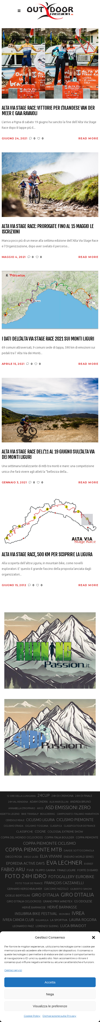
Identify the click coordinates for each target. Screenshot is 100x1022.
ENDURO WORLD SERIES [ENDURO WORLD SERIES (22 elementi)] (79, 856)
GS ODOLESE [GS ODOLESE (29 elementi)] (83, 901)
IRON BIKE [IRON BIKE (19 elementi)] (64, 914)
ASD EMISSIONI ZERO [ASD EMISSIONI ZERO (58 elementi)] (68, 807)
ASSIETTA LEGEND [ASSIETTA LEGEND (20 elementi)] (10, 814)
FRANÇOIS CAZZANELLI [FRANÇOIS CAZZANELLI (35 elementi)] (64, 883)
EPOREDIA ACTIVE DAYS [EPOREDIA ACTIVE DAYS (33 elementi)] (25, 863)
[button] (93, 937)
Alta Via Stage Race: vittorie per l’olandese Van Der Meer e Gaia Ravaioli (48, 110)
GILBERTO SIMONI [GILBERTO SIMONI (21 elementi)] (81, 888)
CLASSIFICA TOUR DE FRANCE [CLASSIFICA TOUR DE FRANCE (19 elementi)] (79, 826)
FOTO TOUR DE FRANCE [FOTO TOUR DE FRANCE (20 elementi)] (29, 883)
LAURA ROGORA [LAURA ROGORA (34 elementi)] (83, 920)
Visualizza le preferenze (50, 1006)
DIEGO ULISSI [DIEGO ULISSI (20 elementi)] (31, 857)
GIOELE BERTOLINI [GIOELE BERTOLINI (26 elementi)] (17, 895)
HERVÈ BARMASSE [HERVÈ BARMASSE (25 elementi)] (34, 907)
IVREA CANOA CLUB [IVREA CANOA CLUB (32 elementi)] (18, 920)
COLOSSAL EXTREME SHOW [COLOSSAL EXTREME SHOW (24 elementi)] (65, 831)
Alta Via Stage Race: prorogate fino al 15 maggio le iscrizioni (48, 229)
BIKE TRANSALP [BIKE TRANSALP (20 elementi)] (29, 814)
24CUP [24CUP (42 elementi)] (43, 795)
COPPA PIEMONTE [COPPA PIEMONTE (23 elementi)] (87, 837)
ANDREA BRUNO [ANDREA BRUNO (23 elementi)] (80, 801)
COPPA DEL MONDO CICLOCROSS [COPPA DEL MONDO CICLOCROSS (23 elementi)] (22, 837)
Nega (50, 994)
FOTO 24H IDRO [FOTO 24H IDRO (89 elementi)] (26, 876)
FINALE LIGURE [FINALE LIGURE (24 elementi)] (66, 870)
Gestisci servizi (13, 970)
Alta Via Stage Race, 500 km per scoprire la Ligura (47, 554)
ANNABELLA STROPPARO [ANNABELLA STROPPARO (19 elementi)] (21, 808)
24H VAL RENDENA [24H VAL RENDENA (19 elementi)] (18, 801)
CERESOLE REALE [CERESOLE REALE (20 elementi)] (15, 820)
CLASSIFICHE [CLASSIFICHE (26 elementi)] (24, 831)
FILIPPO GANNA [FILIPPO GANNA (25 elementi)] (45, 870)
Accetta (49, 982)
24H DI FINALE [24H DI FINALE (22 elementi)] (83, 795)
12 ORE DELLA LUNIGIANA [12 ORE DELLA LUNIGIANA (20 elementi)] (21, 796)
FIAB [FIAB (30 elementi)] (30, 870)
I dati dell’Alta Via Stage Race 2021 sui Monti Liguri (48, 338)
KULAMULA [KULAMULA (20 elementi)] (42, 920)
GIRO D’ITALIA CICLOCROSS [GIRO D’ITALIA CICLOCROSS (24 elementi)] (24, 901)
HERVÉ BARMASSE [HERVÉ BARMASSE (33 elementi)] (62, 907)
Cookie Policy (32, 1015)
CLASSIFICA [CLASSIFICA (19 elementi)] (56, 826)
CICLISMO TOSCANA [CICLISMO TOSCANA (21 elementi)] (36, 825)
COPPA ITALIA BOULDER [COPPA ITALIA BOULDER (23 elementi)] (59, 837)
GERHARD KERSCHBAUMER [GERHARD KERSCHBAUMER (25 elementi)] (24, 888)
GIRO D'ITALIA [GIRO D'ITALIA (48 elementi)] (45, 894)
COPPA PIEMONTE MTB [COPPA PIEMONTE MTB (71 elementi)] (33, 849)
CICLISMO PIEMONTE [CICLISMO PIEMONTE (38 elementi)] (75, 819)
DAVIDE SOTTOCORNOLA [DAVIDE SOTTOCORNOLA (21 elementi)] (79, 850)
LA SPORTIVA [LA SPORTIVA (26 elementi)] (58, 920)
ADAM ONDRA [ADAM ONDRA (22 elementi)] (39, 801)
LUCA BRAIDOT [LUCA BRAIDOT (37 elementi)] (73, 926)
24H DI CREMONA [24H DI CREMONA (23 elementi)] (62, 795)
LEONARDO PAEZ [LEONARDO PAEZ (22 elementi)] (23, 926)
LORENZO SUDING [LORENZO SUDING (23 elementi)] (47, 925)
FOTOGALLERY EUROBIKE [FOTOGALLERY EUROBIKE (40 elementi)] (71, 876)
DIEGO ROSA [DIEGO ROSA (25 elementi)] (13, 856)
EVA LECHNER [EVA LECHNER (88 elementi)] (64, 862)
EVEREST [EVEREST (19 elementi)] (88, 863)
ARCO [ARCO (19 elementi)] (40, 808)
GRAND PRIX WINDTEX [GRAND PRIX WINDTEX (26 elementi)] (57, 901)
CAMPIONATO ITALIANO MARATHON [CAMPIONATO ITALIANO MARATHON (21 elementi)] (78, 813)
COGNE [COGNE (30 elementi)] (40, 831)
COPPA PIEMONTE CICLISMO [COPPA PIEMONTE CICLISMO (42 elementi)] (49, 843)
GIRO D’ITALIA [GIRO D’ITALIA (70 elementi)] (77, 894)
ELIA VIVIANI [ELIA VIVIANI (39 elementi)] (51, 856)
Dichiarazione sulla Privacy (59, 1015)
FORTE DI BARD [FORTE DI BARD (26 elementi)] (87, 870)
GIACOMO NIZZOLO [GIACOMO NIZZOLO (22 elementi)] (56, 888)
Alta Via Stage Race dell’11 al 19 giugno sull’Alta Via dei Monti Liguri (48, 454)
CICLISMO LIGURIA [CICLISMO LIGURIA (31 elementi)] (40, 820)
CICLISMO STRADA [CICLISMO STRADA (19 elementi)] (13, 826)
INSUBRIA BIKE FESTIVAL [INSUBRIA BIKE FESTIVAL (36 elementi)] (36, 913)
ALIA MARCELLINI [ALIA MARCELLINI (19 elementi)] (58, 801)
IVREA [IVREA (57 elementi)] (78, 913)
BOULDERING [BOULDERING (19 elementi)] (47, 814)
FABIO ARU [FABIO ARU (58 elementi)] (13, 869)
